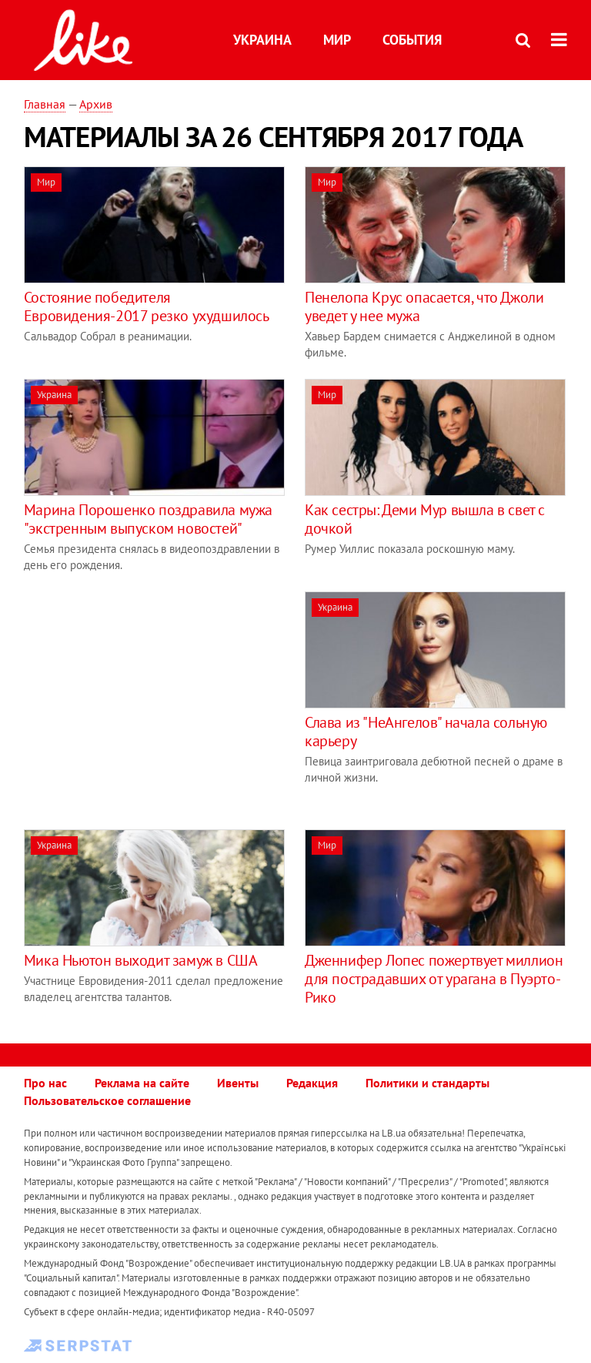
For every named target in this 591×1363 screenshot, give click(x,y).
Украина (262, 40)
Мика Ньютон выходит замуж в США (141, 960)
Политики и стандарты (427, 1082)
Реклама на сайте (142, 1082)
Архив (95, 104)
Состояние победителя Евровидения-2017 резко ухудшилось (146, 306)
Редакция (312, 1082)
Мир (337, 40)
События (412, 40)
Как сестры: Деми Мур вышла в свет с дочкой (425, 519)
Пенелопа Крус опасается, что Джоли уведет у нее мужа (424, 306)
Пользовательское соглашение (107, 1100)
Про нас (45, 1082)
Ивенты (238, 1082)
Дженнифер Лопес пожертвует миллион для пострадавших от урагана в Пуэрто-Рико (434, 978)
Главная (44, 104)
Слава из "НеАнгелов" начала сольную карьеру (426, 731)
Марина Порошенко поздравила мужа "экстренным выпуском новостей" (148, 519)
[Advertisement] (153, 699)
